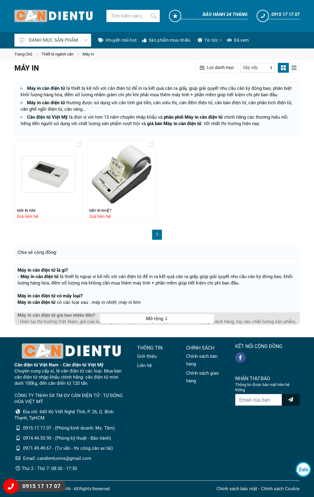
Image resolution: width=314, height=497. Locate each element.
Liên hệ (144, 365)
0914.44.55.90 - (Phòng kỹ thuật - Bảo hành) (67, 438)
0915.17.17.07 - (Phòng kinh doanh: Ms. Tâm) (69, 428)
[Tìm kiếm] (126, 16)
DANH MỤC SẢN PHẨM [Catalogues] (53, 40)
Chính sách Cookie (280, 488)
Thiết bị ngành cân (57, 54)
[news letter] (291, 400)
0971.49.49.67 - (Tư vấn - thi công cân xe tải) (68, 448)
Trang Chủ (23, 54)
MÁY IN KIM (28, 211)
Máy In (88, 54)
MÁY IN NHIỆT (103, 211)
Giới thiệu (147, 356)
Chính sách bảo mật (236, 488)
